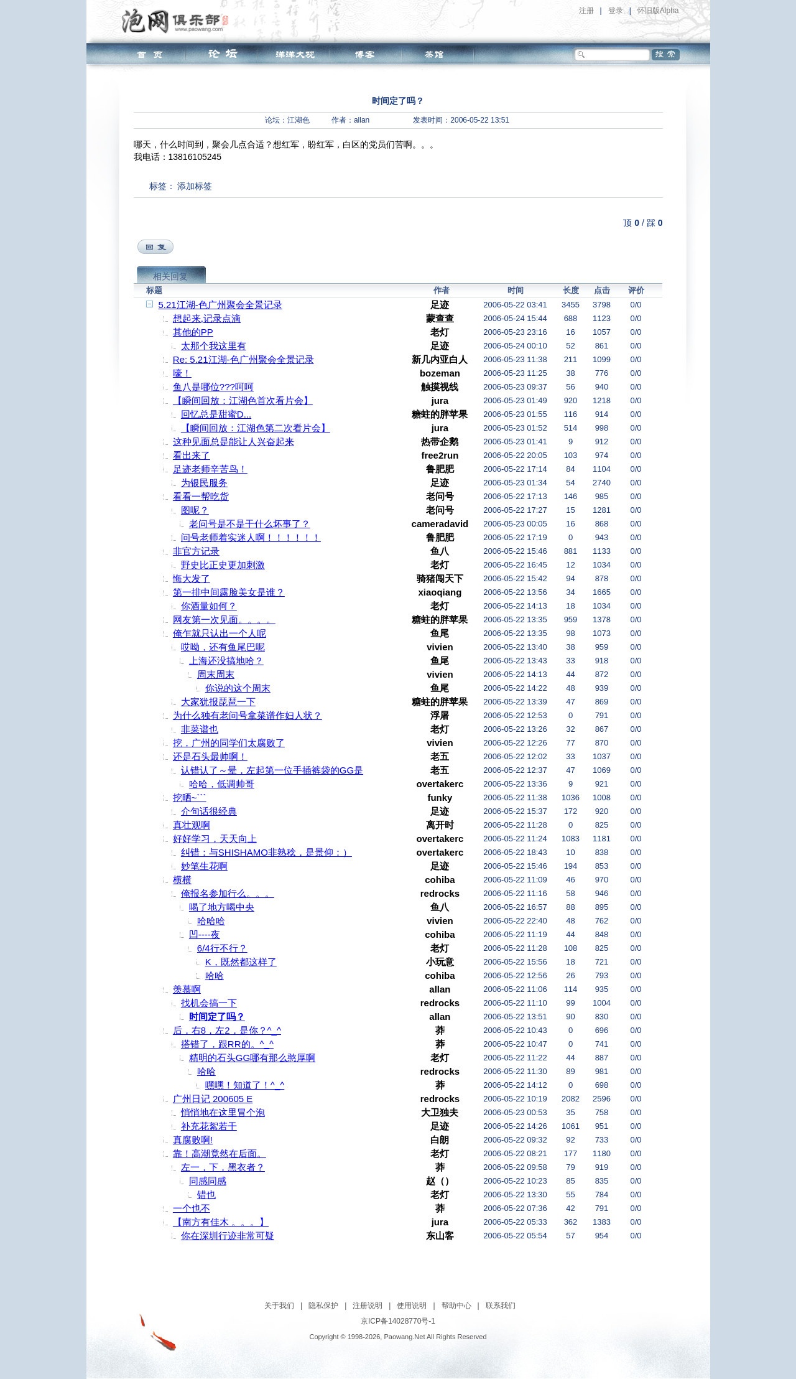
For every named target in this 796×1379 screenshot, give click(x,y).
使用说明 (412, 1305)
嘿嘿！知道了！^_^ (244, 1085)
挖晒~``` (189, 797)
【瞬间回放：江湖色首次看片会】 (243, 400)
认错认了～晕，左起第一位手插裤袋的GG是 (272, 770)
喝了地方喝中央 (221, 907)
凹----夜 (204, 934)
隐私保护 (323, 1305)
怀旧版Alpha (658, 10)
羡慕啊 (187, 989)
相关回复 (170, 276)
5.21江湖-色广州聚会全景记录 (220, 304)
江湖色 (298, 120)
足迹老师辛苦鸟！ (210, 469)
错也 (206, 1194)
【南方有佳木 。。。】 (221, 1222)
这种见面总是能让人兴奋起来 (233, 441)
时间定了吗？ (217, 1016)
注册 (586, 10)
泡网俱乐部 (178, 20)
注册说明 (367, 1305)
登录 (615, 10)
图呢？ (195, 510)
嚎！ (182, 373)
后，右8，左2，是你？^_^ (227, 1030)
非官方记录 (196, 551)
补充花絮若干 (209, 1126)
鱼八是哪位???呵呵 (213, 386)
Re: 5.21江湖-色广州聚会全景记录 (243, 359)
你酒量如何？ (209, 606)
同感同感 (207, 1181)
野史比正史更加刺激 (223, 564)
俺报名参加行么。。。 (227, 893)
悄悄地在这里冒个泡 (223, 1112)
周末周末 (215, 674)
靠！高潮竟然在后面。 (219, 1153)
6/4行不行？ (222, 948)
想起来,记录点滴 (207, 318)
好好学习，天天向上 (215, 838)
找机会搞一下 (209, 1003)
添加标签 (194, 186)
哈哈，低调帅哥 (221, 783)
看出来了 (191, 455)
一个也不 (191, 1208)
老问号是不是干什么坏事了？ (249, 523)
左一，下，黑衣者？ (223, 1167)
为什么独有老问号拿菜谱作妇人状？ (247, 715)
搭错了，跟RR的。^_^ (227, 1044)
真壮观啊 (191, 825)
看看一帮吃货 (201, 496)
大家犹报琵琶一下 (218, 701)
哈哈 (214, 975)
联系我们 (501, 1305)
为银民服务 (204, 482)
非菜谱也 (199, 729)
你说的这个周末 (238, 688)
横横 (182, 879)
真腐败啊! (193, 1139)
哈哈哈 (211, 920)
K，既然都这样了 (241, 961)
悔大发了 (191, 578)
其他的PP (193, 332)
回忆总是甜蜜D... (216, 414)
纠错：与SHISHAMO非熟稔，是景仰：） (266, 852)
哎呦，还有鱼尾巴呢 (223, 647)
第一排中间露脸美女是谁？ (229, 592)
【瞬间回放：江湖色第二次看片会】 (255, 428)
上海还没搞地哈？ (226, 660)
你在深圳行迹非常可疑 (227, 1235)
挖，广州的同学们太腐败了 (229, 742)
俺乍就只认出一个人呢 (219, 633)
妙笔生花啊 (204, 866)
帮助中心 (456, 1305)
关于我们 (279, 1305)
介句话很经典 (209, 811)
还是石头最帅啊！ (210, 756)
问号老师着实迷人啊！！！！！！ (251, 537)
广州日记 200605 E (212, 1098)
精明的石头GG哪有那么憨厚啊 (252, 1057)
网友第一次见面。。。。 (224, 619)
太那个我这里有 (213, 345)
